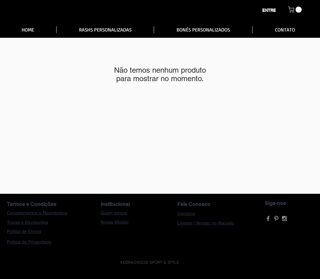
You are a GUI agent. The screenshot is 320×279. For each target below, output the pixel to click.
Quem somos (114, 212)
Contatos (186, 213)
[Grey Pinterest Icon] (276, 218)
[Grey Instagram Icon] (284, 218)
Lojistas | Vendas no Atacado (205, 222)
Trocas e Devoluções (27, 222)
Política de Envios (24, 231)
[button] (295, 10)
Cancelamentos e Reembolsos (37, 212)
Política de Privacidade (29, 241)
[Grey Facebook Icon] (268, 218)
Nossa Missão (114, 221)
